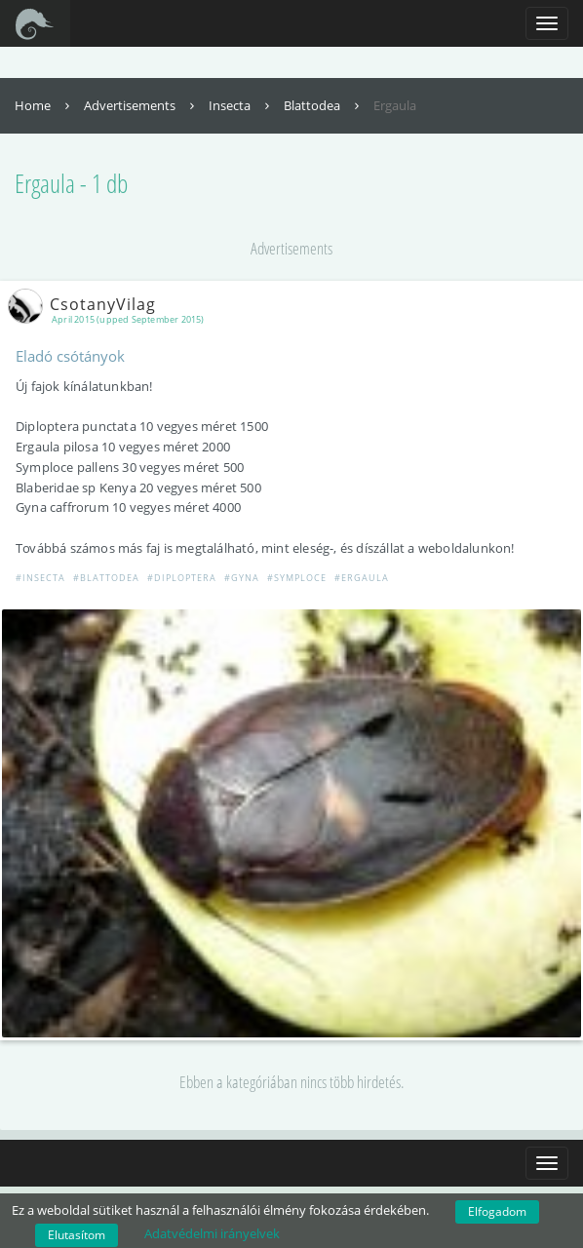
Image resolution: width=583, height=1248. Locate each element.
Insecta (241, 105)
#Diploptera (181, 577)
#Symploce (297, 577)
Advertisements (141, 105)
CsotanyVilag (86, 304)
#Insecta (40, 577)
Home (44, 105)
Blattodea (324, 105)
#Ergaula (361, 577)
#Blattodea (106, 577)
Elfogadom (497, 1211)
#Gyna (241, 577)
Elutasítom (76, 1235)
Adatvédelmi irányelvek (212, 1233)
